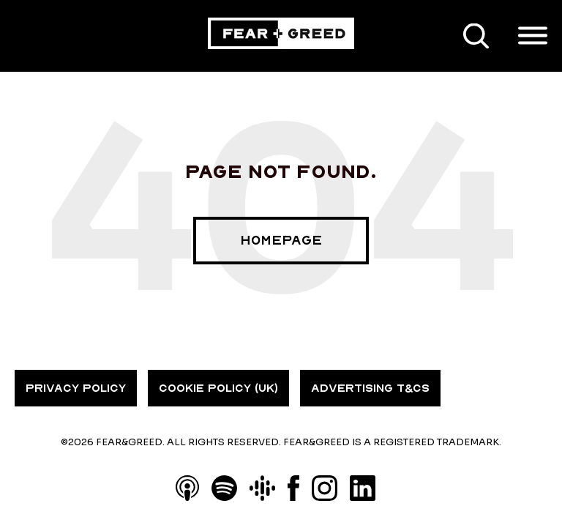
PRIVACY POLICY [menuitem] (76, 388)
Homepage (281, 241)
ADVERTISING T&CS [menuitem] (370, 388)
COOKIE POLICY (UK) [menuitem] (218, 388)
